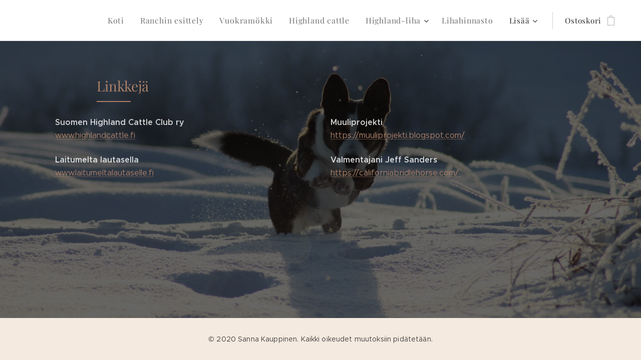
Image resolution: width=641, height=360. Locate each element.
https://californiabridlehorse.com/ (396, 173)
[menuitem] (53, 20)
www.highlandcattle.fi (95, 135)
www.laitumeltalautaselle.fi (104, 173)
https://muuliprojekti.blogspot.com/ (398, 135)
